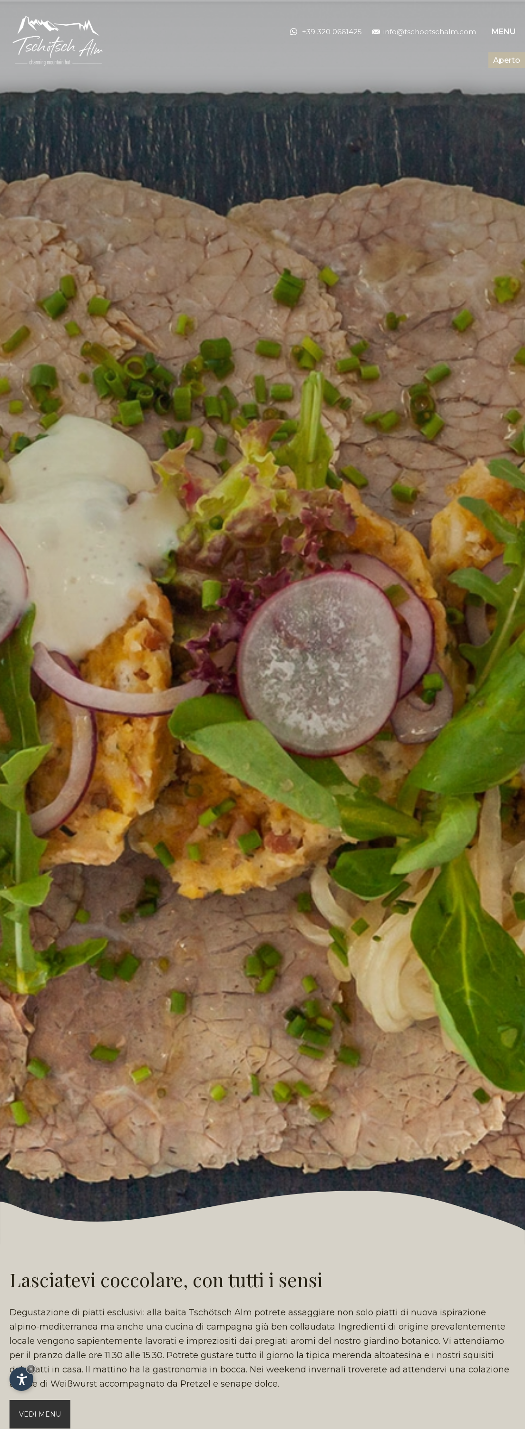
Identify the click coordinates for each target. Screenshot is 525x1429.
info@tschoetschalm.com (424, 31)
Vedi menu (40, 1414)
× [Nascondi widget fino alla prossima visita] (31, 1368)
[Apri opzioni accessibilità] (21, 1379)
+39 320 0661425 (332, 31)
